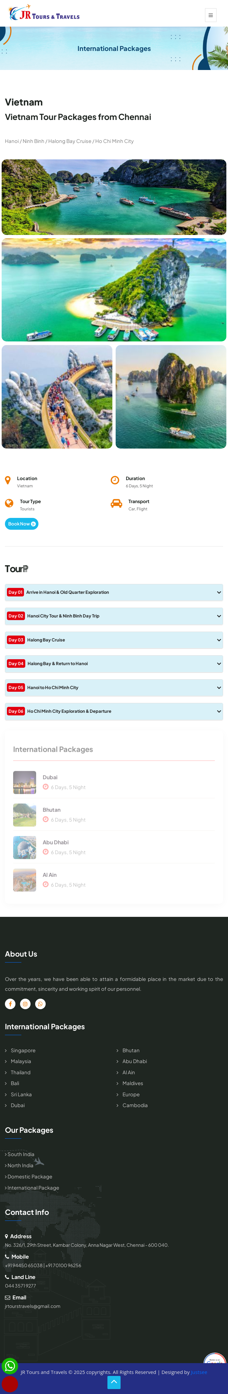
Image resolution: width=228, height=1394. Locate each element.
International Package (32, 1187)
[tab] (114, 592)
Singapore (22, 1050)
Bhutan (51, 812)
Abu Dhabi (56, 844)
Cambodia (135, 1105)
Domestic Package (28, 1176)
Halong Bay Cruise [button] (114, 640)
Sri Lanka (21, 1094)
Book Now (22, 523)
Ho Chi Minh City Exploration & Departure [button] (114, 711)
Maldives (132, 1083)
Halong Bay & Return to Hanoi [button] (114, 663)
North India (19, 1165)
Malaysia (20, 1061)
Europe (131, 1094)
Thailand (20, 1072)
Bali (14, 1083)
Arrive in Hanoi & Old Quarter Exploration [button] (114, 592)
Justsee (199, 1372)
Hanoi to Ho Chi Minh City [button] (114, 687)
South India (19, 1154)
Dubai (50, 779)
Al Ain (50, 877)
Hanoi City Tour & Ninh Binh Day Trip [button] (114, 616)
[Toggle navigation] (211, 15)
